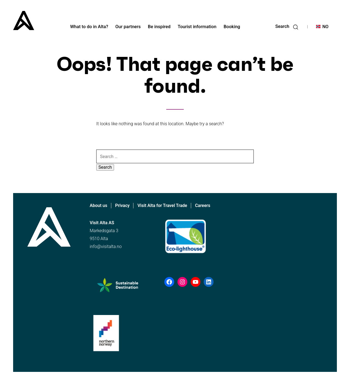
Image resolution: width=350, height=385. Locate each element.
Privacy (122, 205)
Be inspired (159, 26)
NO (325, 26)
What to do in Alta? (89, 26)
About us (98, 205)
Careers (202, 205)
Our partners (128, 26)
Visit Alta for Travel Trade (162, 205)
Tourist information (197, 26)
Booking (232, 26)
